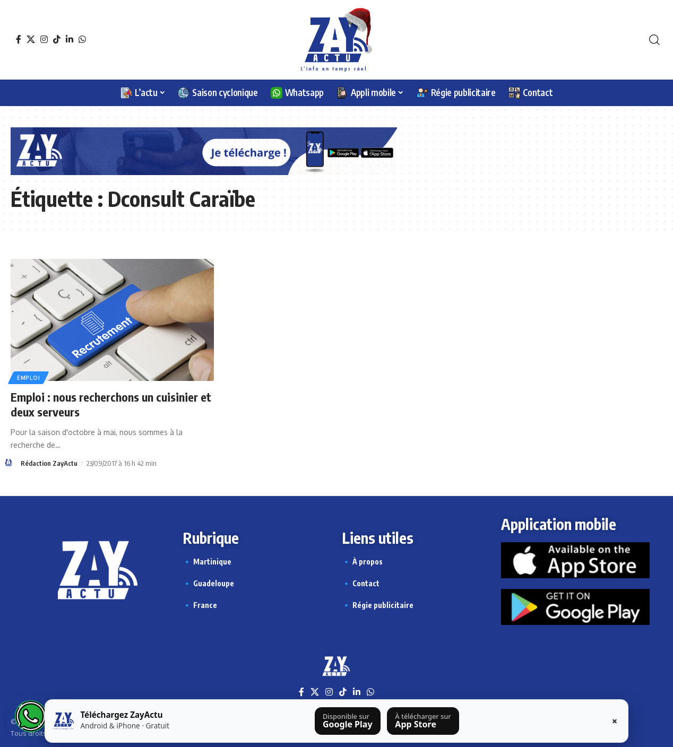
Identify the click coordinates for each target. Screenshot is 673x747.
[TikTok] (56, 39)
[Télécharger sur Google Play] (348, 721)
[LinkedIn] (69, 39)
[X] (31, 39)
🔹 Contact (360, 583)
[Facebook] (18, 39)
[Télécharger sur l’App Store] (423, 721)
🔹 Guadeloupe (208, 583)
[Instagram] (44, 39)
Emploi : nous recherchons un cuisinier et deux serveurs (111, 404)
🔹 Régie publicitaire (377, 605)
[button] (654, 40)
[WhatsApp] (82, 39)
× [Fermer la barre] (614, 721)
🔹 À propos (362, 561)
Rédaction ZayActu (49, 463)
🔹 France (200, 605)
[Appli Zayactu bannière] (204, 150)
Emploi (28, 378)
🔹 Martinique (207, 561)
